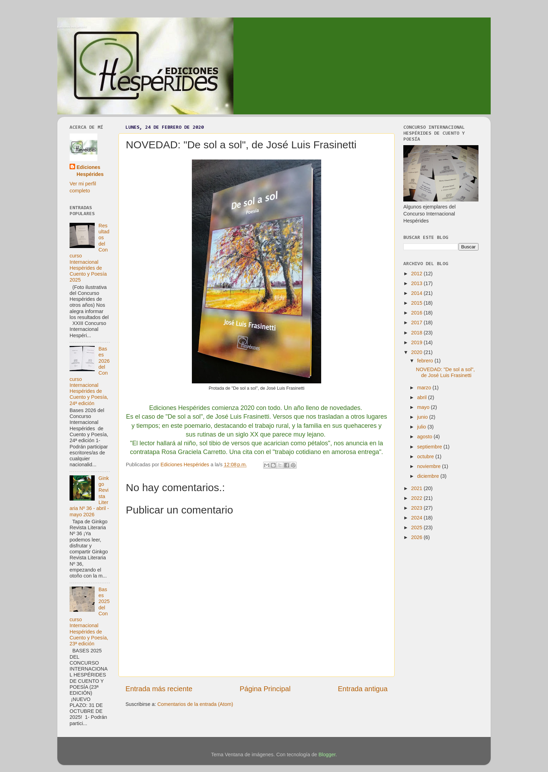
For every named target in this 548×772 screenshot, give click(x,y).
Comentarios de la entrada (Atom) (195, 704)
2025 (417, 527)
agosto (425, 436)
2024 (417, 517)
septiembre (430, 446)
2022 (417, 498)
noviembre (429, 466)
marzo (425, 387)
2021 (417, 488)
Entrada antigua (363, 689)
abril (422, 397)
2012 (417, 273)
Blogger (327, 754)
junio (423, 417)
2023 (417, 508)
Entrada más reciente (159, 689)
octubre (426, 456)
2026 (417, 537)
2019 (417, 342)
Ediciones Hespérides (71, 26)
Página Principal (265, 689)
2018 (417, 332)
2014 (417, 293)
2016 (417, 313)
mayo (424, 407)
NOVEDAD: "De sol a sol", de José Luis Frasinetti (445, 372)
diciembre (428, 476)
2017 (417, 322)
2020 (417, 352)
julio (422, 427)
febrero (426, 360)
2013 (417, 283)
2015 (417, 303)
